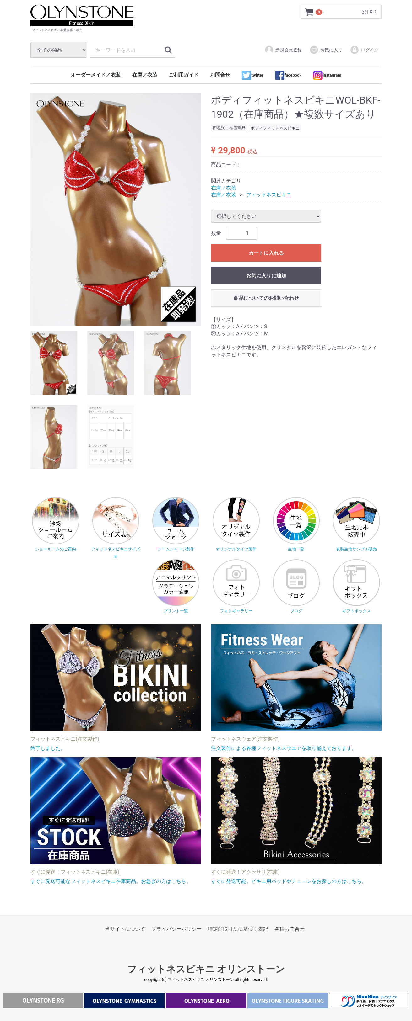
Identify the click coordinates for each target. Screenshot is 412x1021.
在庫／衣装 (144, 75)
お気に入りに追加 (266, 276)
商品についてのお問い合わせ (266, 298)
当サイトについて (125, 929)
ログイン (364, 50)
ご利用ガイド (184, 75)
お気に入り (325, 50)
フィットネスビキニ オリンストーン (206, 969)
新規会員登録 (283, 50)
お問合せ (220, 75)
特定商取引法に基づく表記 (238, 929)
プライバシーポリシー (176, 929)
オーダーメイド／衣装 (96, 75)
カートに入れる (266, 253)
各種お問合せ (289, 929)
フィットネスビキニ (268, 195)
